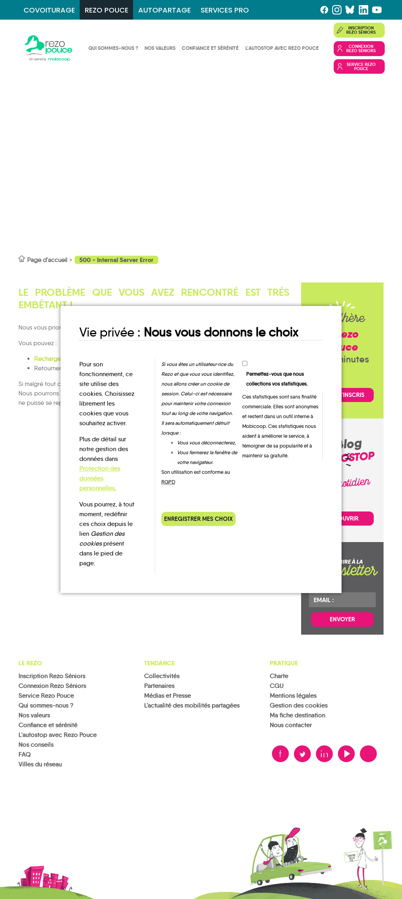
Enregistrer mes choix (198, 518)
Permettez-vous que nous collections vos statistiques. (277, 379)
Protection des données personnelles (99, 478)
